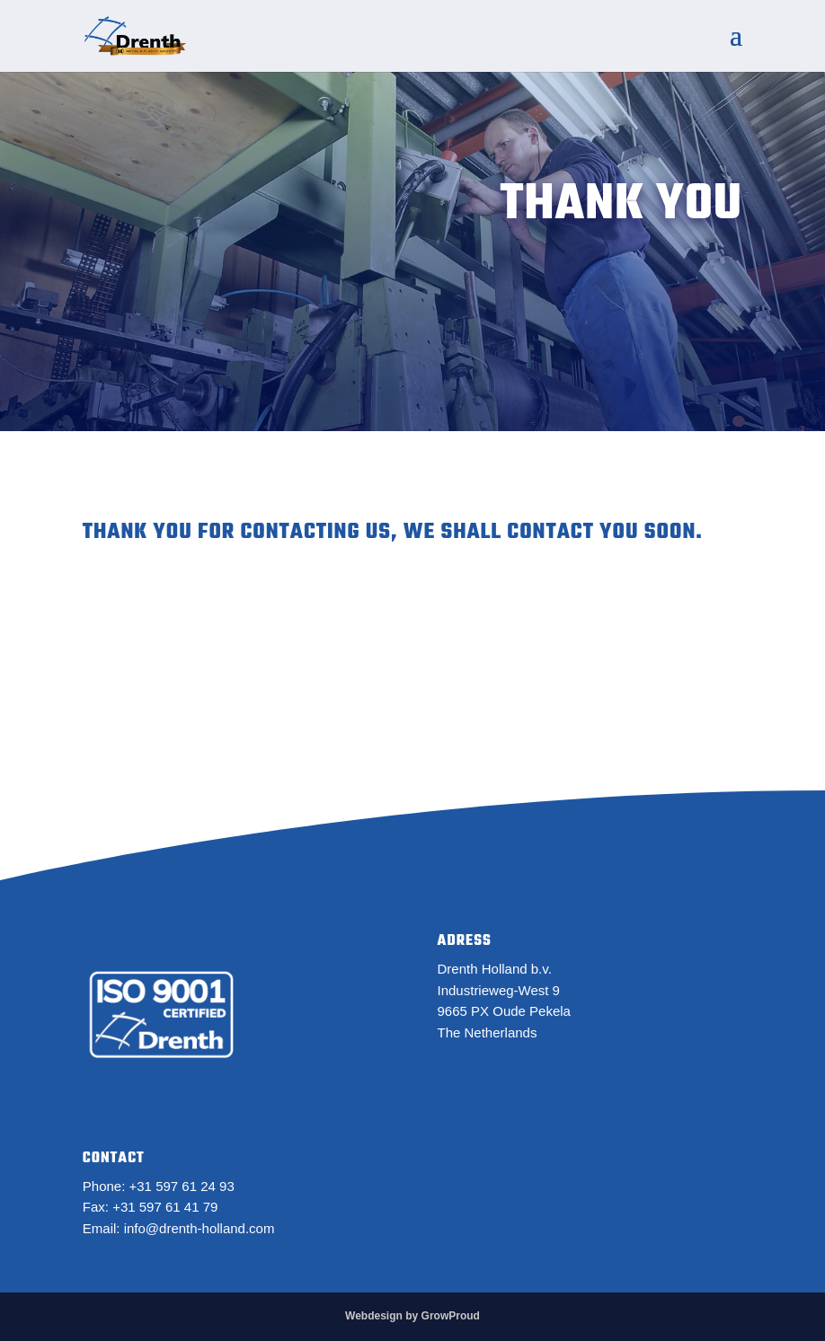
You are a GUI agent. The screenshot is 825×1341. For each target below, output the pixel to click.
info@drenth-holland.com (199, 1228)
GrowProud (450, 1316)
